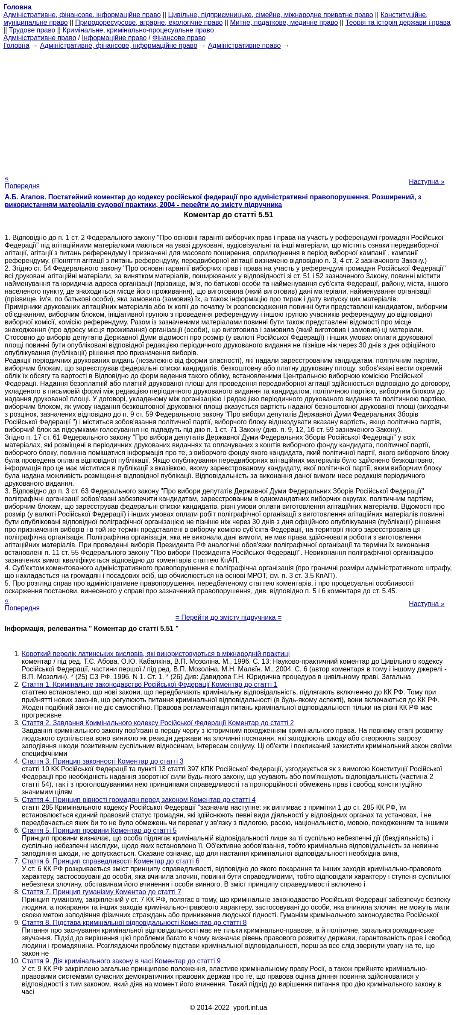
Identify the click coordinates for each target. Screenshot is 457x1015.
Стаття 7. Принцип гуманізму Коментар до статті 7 (101, 891)
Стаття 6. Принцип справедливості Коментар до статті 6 (110, 861)
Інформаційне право (114, 37)
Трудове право (32, 30)
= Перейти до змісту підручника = (229, 617)
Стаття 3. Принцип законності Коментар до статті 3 (103, 761)
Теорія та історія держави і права (398, 22)
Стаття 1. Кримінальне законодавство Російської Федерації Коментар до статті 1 (150, 684)
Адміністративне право (39, 37)
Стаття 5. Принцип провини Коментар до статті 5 (99, 830)
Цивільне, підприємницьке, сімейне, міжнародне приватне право (270, 14)
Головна (16, 45)
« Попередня (22, 182)
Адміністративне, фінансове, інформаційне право (82, 14)
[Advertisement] (228, 109)
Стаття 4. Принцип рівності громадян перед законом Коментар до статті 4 (139, 799)
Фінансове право (179, 37)
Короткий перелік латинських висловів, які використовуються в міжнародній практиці (156, 653)
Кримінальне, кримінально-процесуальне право (138, 30)
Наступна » (427, 181)
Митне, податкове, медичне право (284, 22)
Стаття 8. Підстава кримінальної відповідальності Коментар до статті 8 (134, 922)
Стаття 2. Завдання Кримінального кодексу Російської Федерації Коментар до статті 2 (158, 722)
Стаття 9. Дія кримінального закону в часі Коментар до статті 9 (121, 961)
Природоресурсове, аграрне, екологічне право (149, 22)
